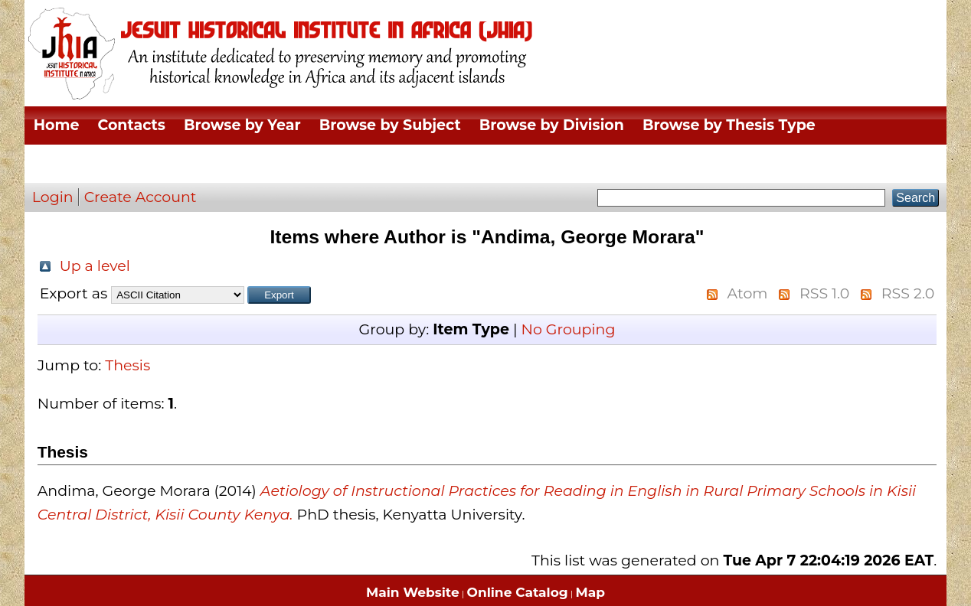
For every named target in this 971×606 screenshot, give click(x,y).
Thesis (127, 365)
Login (53, 197)
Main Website (412, 592)
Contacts (131, 125)
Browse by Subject (390, 125)
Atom (747, 293)
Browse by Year (242, 125)
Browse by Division (551, 125)
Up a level (95, 266)
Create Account (140, 197)
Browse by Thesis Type (729, 125)
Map (590, 592)
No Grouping (568, 329)
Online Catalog (517, 592)
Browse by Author (102, 163)
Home (57, 125)
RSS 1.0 (824, 293)
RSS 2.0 (907, 293)
